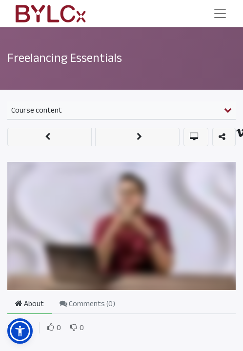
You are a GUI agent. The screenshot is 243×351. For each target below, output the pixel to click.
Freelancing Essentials (64, 58)
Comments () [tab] (87, 303)
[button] (49, 137)
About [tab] (29, 303)
